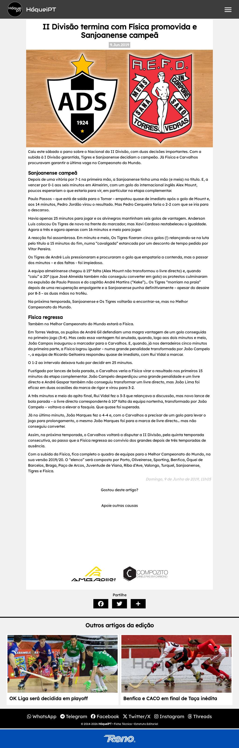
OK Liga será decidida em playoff (48, 698)
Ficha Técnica (123, 724)
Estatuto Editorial (146, 724)
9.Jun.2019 (119, 44)
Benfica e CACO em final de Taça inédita (170, 698)
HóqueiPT (105, 724)
